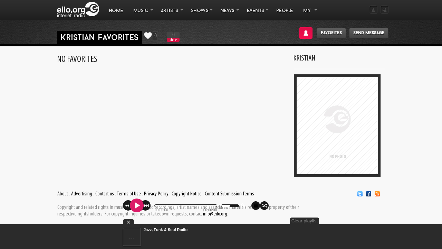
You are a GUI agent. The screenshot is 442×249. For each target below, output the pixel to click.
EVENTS (255, 14)
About (62, 194)
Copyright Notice (187, 194)
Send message (368, 33)
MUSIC (140, 14)
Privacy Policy (156, 194)
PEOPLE (284, 10)
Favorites (331, 33)
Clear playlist (372, 220)
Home (116, 10)
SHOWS (199, 14)
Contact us (104, 194)
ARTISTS (169, 14)
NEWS (227, 14)
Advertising (81, 194)
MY (307, 14)
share (173, 40)
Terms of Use (129, 194)
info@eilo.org (215, 214)
